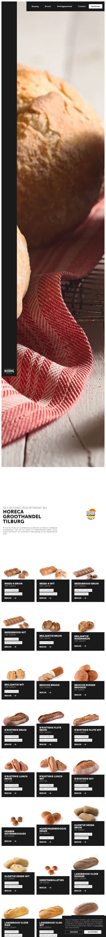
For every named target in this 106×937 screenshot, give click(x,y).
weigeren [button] (74, 932)
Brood (48, 6)
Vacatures (95, 6)
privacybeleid (98, 926)
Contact (82, 6)
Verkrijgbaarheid (64, 6)
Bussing (35, 6)
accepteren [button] (93, 932)
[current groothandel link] (16, 573)
